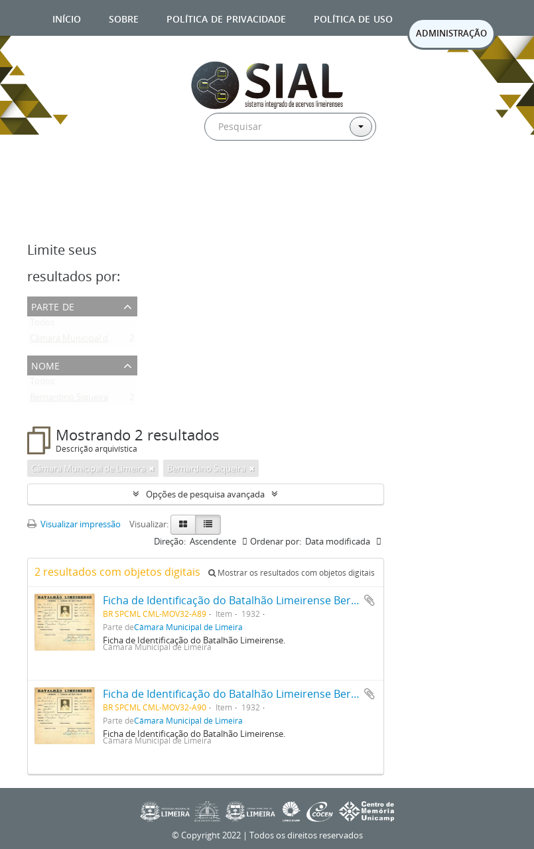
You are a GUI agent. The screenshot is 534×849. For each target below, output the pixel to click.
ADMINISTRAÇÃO (451, 33)
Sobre (124, 18)
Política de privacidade (226, 18)
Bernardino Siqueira (69, 400)
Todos (42, 325)
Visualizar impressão (74, 524)
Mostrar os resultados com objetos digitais (291, 572)
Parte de (52, 305)
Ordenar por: (275, 541)
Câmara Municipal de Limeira (87, 341)
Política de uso (353, 18)
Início (66, 18)
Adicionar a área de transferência (369, 600)
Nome (45, 364)
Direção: (170, 541)
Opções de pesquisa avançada (205, 494)
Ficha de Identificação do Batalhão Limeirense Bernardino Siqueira (268, 600)
